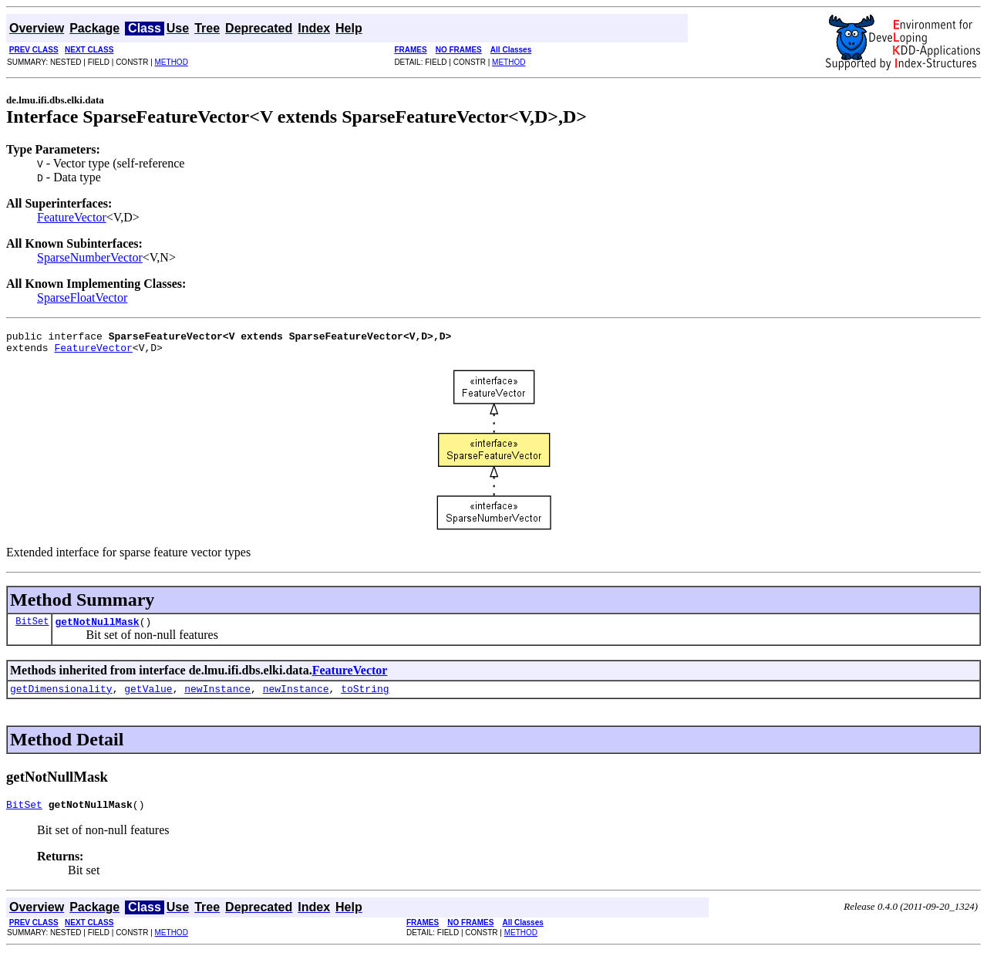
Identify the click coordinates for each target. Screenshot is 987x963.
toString (365, 698)
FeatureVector (71, 217)
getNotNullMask (97, 628)
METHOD (171, 62)
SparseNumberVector (90, 257)
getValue (148, 698)
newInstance (217, 698)
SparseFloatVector (82, 297)
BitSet (32, 627)
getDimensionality (61, 698)
